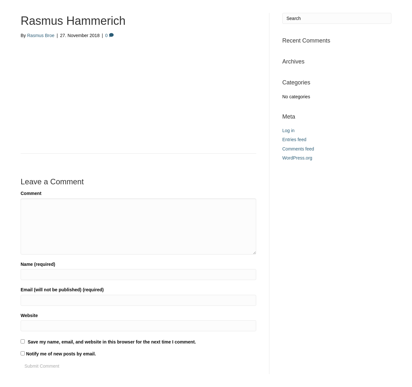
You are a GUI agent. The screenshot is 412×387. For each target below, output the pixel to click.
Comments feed (298, 148)
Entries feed (294, 139)
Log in (288, 130)
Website (29, 315)
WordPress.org (297, 157)
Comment (31, 193)
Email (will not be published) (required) (62, 289)
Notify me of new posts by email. (61, 353)
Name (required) (38, 264)
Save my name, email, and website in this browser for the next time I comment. (112, 341)
